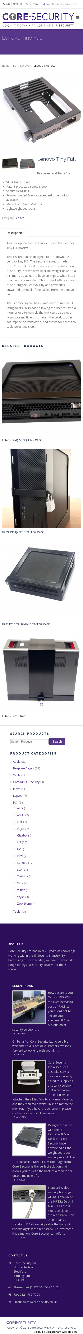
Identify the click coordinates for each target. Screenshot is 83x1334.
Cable (16, 775)
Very (20, 883)
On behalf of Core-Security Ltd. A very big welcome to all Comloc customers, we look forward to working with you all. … (41, 1046)
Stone (21, 870)
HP (19, 842)
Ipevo (16, 789)
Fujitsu (21, 829)
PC (14, 65)
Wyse (20, 897)
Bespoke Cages (23, 768)
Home (5, 65)
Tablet (17, 911)
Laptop (18, 796)
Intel (20, 856)
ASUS (20, 815)
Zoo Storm (24, 903)
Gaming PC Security (26, 782)
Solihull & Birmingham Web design (55, 1332)
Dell (19, 822)
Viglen (21, 890)
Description (14, 233)
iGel (19, 849)
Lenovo (25, 65)
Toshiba (22, 876)
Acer (20, 808)
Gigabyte (23, 835)
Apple (16, 762)
